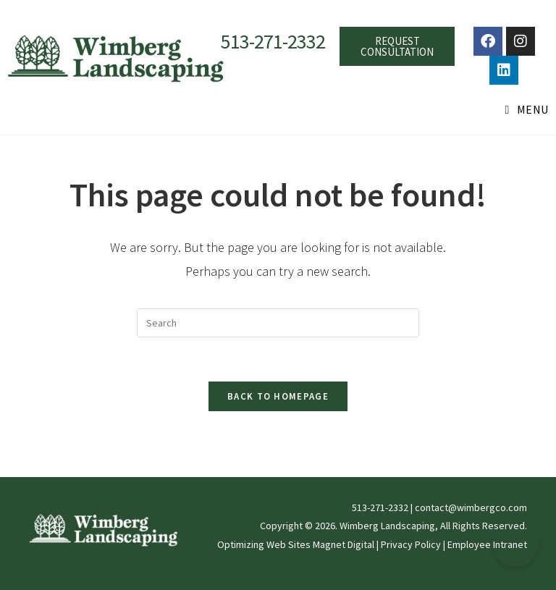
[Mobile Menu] (527, 109)
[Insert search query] (278, 322)
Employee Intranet (487, 544)
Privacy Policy (411, 544)
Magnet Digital (343, 544)
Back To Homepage (278, 396)
